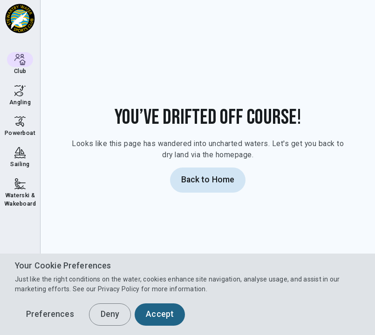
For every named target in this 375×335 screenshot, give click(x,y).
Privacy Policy (119, 289)
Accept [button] (160, 314)
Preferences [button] (50, 314)
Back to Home (208, 179)
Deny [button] (110, 314)
